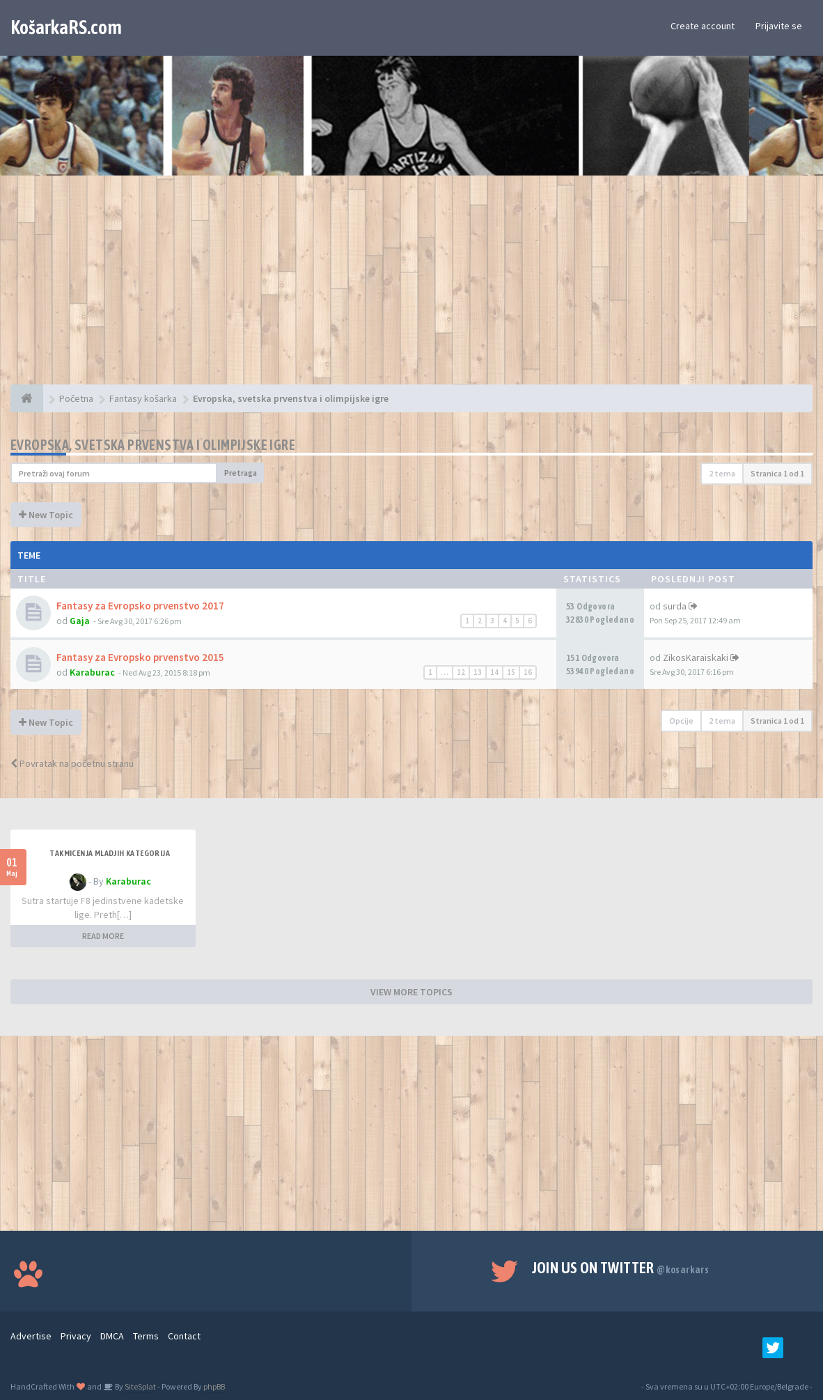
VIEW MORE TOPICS (411, 992)
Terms (146, 1336)
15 (511, 672)
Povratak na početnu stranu (72, 763)
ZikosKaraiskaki (695, 657)
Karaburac (92, 672)
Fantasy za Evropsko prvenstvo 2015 (140, 657)
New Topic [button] (46, 514)
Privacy (76, 1336)
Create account (703, 26)
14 (494, 672)
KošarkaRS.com (66, 27)
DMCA (112, 1336)
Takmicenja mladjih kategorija (109, 853)
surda (675, 606)
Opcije (681, 720)
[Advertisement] (411, 286)
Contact (184, 1336)
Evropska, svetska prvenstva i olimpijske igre (152, 445)
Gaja (80, 620)
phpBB (214, 1386)
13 (477, 672)
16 (528, 672)
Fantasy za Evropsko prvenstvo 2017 (140, 605)
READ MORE (103, 936)
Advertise (31, 1336)
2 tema (722, 473)
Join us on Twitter (621, 1268)
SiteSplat (139, 1386)
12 (461, 672)
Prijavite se (778, 26)
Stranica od (777, 473)
